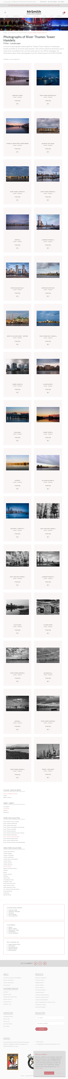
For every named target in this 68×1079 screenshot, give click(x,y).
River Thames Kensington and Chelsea (13, 827)
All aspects (6, 806)
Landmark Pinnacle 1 (48, 576)
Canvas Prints (39, 985)
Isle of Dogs (17, 624)
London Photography (41, 999)
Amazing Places (7, 891)
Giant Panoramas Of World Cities (45, 1002)
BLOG (52, 16)
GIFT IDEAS (61, 1)
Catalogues (6, 985)
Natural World (7, 894)
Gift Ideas (6, 1026)
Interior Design (8, 1016)
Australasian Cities (8, 879)
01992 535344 (7, 1)
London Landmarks (8, 857)
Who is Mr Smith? (8, 980)
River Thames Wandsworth (10, 838)
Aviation (5, 870)
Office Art (6, 1019)
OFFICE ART (43, 1)
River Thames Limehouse (17, 191)
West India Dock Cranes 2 (48, 528)
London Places (7, 861)
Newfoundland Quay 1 (17, 288)
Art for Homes (7, 1023)
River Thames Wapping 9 (17, 673)
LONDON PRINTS (16, 16)
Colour (5, 795)
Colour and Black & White (10, 793)
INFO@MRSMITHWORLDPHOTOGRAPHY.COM (48, 1044)
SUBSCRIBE (41, 1029)
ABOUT (7, 16)
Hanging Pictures (40, 1004)
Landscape (6, 808)
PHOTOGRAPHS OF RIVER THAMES (17, 32)
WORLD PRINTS (26, 16)
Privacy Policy (7, 999)
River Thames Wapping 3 (17, 769)
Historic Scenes (7, 874)
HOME (5, 32)
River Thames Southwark (10, 834)
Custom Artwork (40, 990)
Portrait (5, 810)
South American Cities (9, 887)
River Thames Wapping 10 (48, 191)
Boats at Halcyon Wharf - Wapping (17, 336)
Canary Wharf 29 (17, 384)
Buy (17, 103)
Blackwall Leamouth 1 (17, 528)
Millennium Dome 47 (48, 480)
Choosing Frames (40, 1007)
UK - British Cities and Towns (11, 889)
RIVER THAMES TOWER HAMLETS (37, 32)
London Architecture (9, 851)
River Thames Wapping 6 (48, 721)
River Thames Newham (9, 831)
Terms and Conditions (10, 997)
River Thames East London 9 (48, 336)
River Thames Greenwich (10, 823)
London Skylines (7, 864)
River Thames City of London (11, 821)
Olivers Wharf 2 (48, 384)
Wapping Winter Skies (48, 288)
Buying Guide (7, 994)
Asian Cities (6, 878)
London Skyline (7, 862)
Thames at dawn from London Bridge (17, 143)
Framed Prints (39, 982)
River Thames (7, 866)
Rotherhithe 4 (48, 673)
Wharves (17, 480)
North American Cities (9, 883)
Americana (6, 893)
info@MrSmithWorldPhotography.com (24, 1)
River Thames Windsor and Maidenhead (14, 842)
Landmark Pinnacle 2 (48, 239)
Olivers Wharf (48, 624)
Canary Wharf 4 (48, 432)
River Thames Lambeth (9, 829)
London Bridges (7, 853)
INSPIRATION (59, 16)
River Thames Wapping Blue (48, 95)
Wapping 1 (17, 721)
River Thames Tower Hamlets (11, 836)
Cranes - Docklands (48, 769)
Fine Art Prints (39, 980)
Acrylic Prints (39, 987)
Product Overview (40, 977)
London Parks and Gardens (10, 859)
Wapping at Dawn (17, 95)
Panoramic (6, 812)
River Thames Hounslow (10, 825)
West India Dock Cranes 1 (17, 576)
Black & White (7, 797)
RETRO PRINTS (36, 16)
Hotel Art (6, 1021)
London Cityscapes (8, 855)
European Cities (7, 881)
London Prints (39, 992)
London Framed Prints (42, 995)
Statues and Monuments (10, 868)
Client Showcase (8, 982)
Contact (5, 992)
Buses (5, 872)
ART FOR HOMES (52, 1)
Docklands (17, 432)
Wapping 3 (17, 239)
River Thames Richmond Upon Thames (13, 833)
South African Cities (8, 885)
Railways (5, 876)
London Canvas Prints (42, 997)
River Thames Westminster (10, 840)
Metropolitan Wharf (48, 143)
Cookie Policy (7, 1001)
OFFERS (44, 16)
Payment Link (7, 1004)
